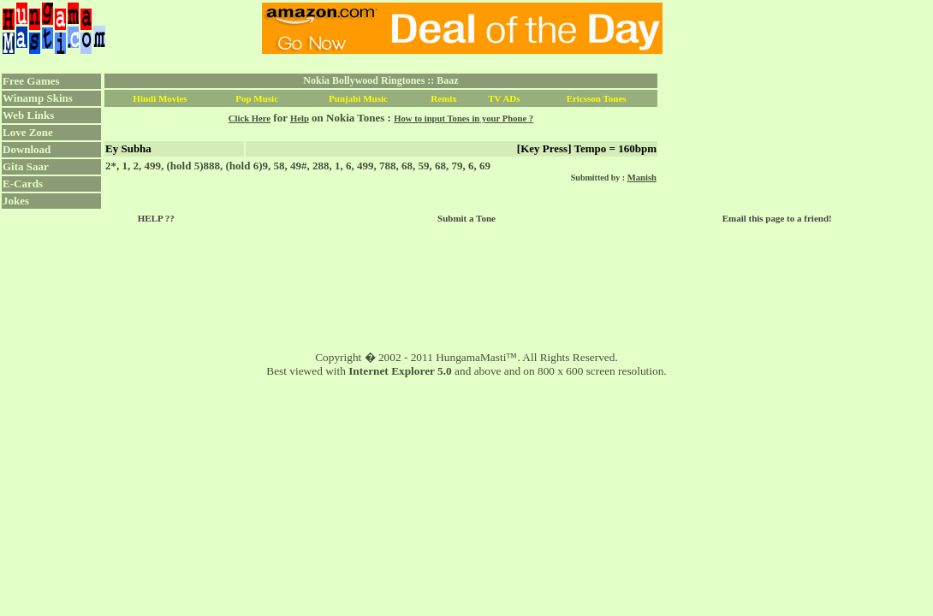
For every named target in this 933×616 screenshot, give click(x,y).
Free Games (31, 80)
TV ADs (504, 98)
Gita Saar (26, 166)
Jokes (16, 200)
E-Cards (23, 183)
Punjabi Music (358, 98)
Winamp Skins (38, 98)
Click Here (249, 118)
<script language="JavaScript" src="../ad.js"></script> (462, 28)
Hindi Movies (160, 98)
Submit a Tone (466, 218)
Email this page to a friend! (777, 218)
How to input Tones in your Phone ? (463, 118)
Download (27, 149)
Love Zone (28, 132)
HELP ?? (156, 218)
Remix (444, 98)
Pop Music (256, 98)
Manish (642, 177)
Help (299, 118)
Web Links (28, 115)
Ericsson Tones (597, 98)
